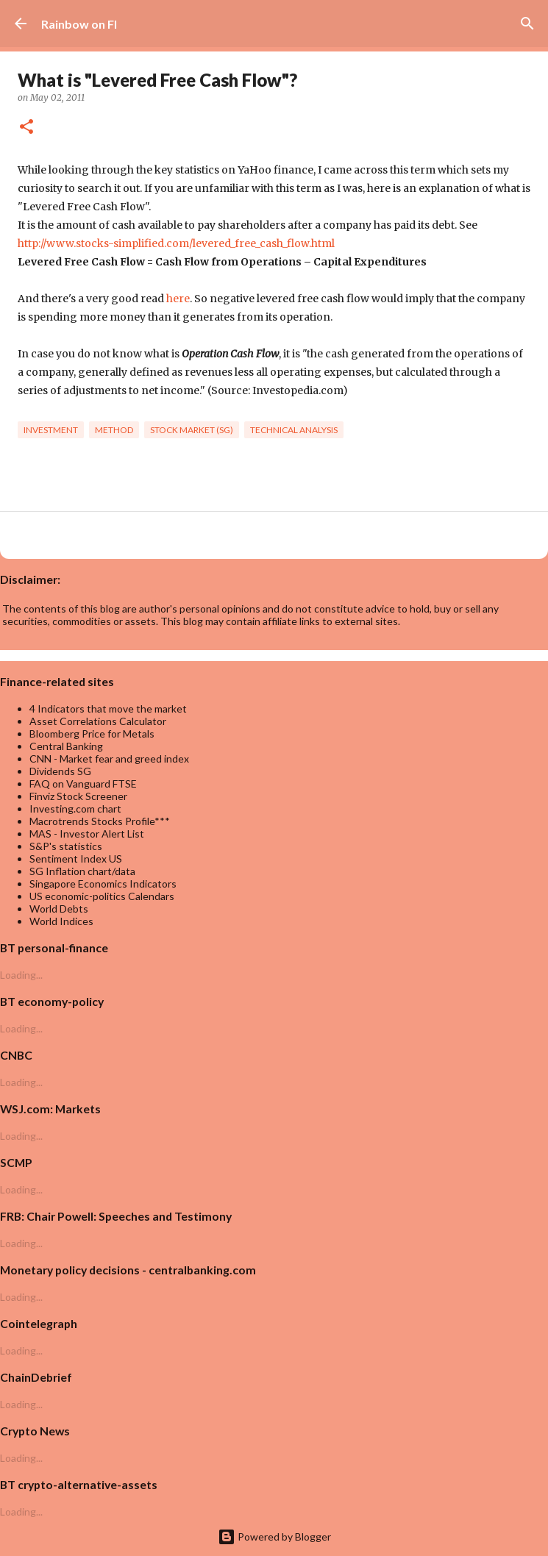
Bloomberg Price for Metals (91, 733)
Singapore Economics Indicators (103, 883)
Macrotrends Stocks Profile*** (99, 821)
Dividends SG (60, 771)
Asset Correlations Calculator (97, 721)
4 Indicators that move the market (108, 708)
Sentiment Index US (75, 858)
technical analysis (294, 429)
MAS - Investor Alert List (86, 833)
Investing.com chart (75, 808)
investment (51, 429)
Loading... (21, 974)
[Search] (527, 23)
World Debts (58, 908)
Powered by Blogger (274, 1536)
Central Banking (66, 746)
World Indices (61, 921)
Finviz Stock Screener (78, 796)
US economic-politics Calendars (101, 896)
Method (114, 429)
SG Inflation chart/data (82, 871)
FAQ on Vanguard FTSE (83, 783)
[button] (26, 128)
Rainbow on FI (79, 24)
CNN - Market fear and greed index (109, 758)
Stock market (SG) (191, 429)
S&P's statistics (65, 846)
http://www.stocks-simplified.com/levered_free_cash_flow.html (176, 243)
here (178, 298)
